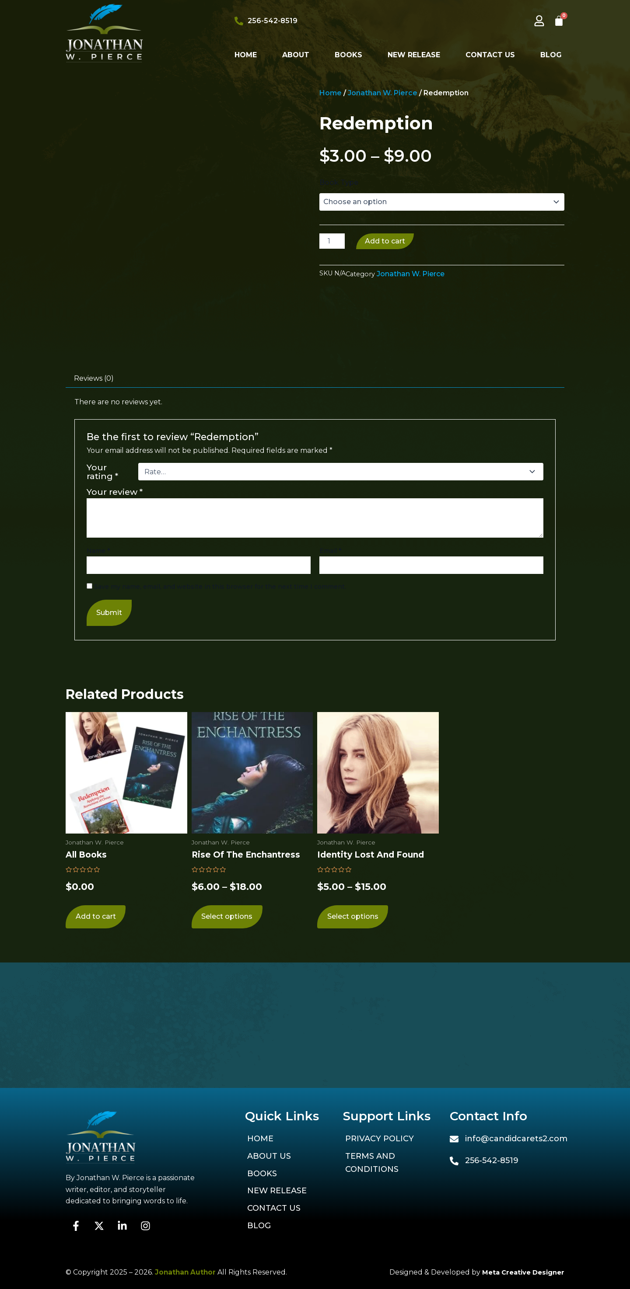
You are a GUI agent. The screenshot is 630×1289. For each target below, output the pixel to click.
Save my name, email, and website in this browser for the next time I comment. (220, 709)
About (295, 55)
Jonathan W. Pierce (382, 93)
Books (348, 55)
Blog (551, 55)
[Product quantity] (332, 241)
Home (245, 55)
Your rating (102, 594)
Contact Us (490, 55)
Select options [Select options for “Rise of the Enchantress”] (226, 1040)
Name (98, 673)
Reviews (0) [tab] (94, 501)
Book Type (338, 182)
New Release (414, 55)
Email (330, 673)
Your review (115, 614)
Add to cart (385, 241)
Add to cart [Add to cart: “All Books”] (95, 1040)
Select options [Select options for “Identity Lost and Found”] (352, 1040)
